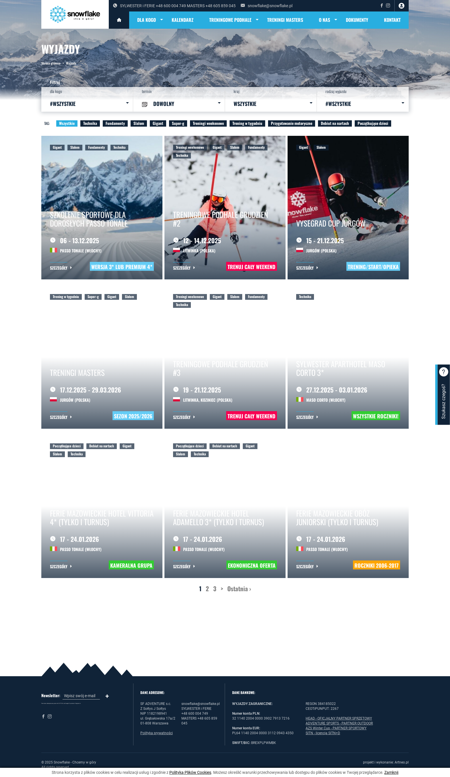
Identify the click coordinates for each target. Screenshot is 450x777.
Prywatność (72, 703)
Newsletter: (50, 695)
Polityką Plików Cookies (190, 772)
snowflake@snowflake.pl (266, 5)
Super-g (178, 123)
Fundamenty (115, 123)
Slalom (138, 123)
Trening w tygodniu (247, 123)
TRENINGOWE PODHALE (234, 20)
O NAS (328, 20)
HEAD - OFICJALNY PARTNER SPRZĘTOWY (339, 718)
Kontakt (392, 19)
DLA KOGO (150, 20)
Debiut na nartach (335, 123)
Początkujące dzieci (373, 123)
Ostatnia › (239, 588)
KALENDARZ (182, 19)
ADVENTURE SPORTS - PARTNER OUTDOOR (339, 723)
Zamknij (391, 772)
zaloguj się (401, 6)
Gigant (158, 123)
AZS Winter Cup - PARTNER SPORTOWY (336, 728)
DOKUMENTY (357, 19)
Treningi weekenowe (208, 123)
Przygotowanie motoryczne (291, 123)
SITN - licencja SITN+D (323, 733)
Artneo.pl (402, 762)
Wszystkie (67, 123)
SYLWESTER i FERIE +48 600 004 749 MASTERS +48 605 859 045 (174, 5)
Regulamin (78, 703)
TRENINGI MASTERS (285, 19)
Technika (90, 123)
